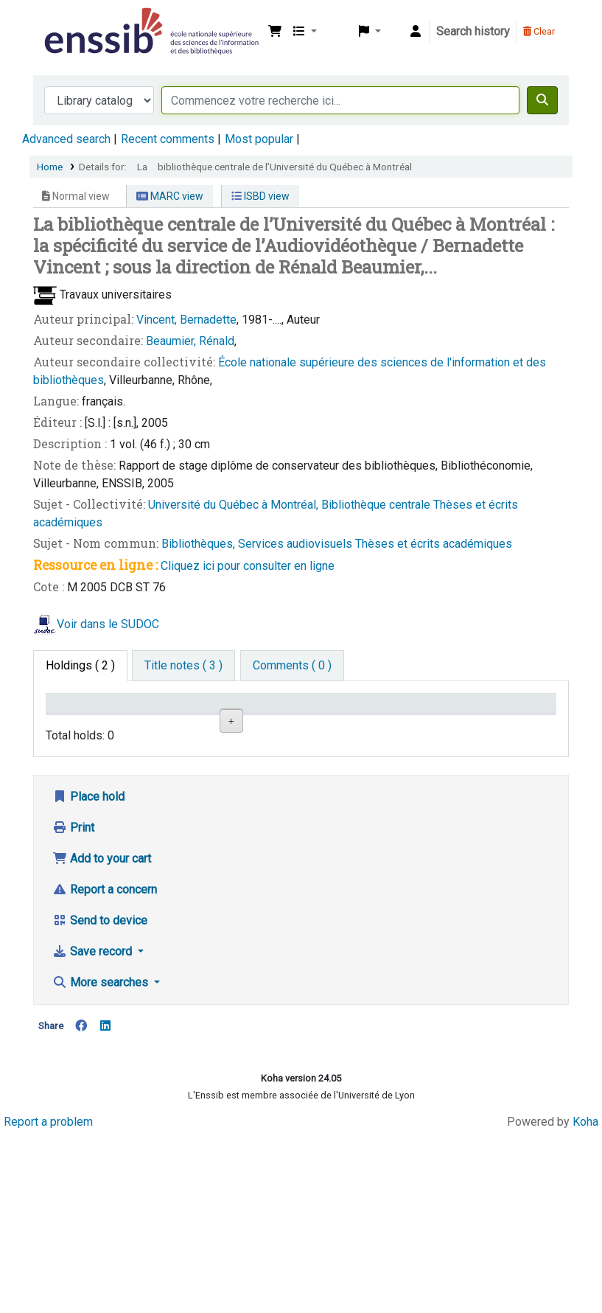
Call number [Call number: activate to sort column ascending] (338, 724)
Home (50, 167)
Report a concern (104, 1069)
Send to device (99, 1100)
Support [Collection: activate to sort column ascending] (159, 724)
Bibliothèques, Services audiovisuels (258, 544)
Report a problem (48, 1300)
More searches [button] (101, 1161)
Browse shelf (345, 787)
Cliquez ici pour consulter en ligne (248, 566)
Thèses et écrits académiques (433, 544)
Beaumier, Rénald (190, 341)
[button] (274, 31)
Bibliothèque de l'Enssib (78, 20)
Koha (585, 1300)
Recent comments (167, 139)
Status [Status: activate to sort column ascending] (410, 724)
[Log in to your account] (415, 31)
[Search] (542, 100)
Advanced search (66, 139)
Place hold (88, 976)
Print (73, 1007)
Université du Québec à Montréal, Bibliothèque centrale (290, 505)
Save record (93, 1131)
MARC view (169, 196)
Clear (539, 31)
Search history (473, 31)
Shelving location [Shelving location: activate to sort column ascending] (245, 716)
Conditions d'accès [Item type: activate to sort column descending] (80, 716)
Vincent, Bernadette (186, 320)
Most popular (259, 139)
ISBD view (260, 196)
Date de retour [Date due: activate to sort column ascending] (498, 716)
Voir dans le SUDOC (108, 624)
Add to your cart (101, 1038)
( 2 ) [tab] (80, 665)
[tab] (183, 665)
